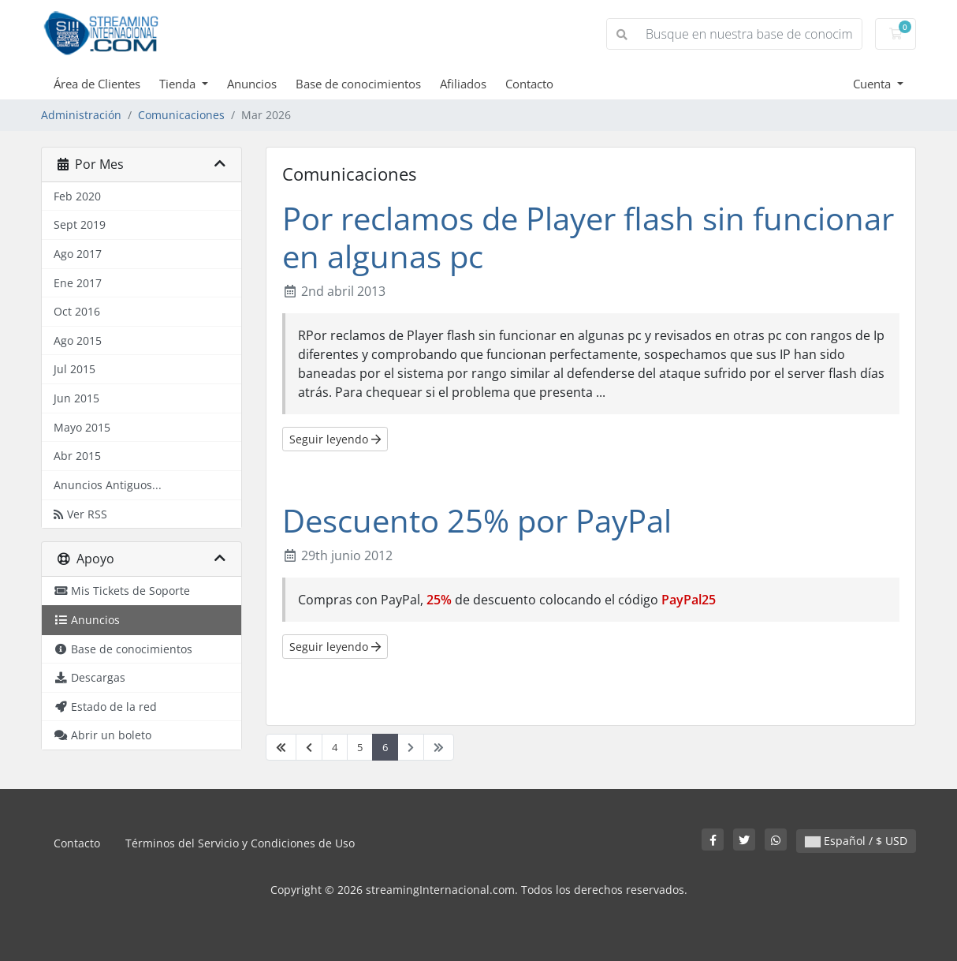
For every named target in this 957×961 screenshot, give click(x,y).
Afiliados (463, 84)
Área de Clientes (97, 84)
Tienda (179, 84)
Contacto (529, 84)
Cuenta (873, 84)
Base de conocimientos (358, 84)
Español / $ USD (856, 840)
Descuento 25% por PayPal (477, 520)
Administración (81, 114)
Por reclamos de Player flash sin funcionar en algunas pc (588, 237)
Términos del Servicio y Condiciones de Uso (240, 843)
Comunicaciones (181, 114)
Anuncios (252, 84)
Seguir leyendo (335, 439)
